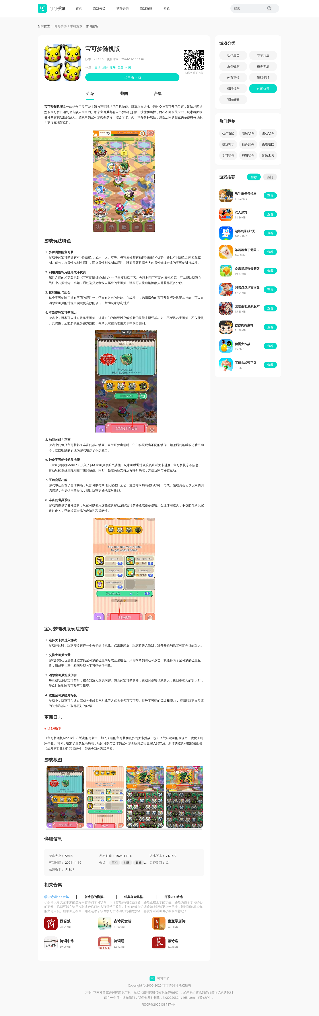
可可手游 (60, 26)
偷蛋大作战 (242, 344)
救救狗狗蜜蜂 (244, 325)
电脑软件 (248, 133)
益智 (120, 67)
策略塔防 (268, 144)
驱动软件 (268, 133)
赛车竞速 (263, 55)
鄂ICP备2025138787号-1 (159, 1004)
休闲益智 (92, 26)
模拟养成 (263, 66)
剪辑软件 (248, 155)
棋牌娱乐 (233, 88)
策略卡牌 (263, 77)
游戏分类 (99, 8)
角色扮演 (233, 66)
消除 (105, 67)
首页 (79, 8)
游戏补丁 (228, 144)
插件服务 (248, 144)
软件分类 (123, 8)
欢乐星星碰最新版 (247, 269)
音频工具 (268, 155)
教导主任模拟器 (246, 193)
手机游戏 (76, 26)
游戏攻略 (146, 8)
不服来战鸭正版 (246, 363)
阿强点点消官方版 (247, 287)
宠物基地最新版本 (247, 306)
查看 (270, 195)
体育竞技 (233, 77)
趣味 (113, 67)
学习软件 (228, 155)
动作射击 (233, 55)
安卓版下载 (132, 77)
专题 (166, 8)
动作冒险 (228, 133)
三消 (97, 67)
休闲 (128, 67)
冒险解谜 (233, 99)
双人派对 (241, 212)
